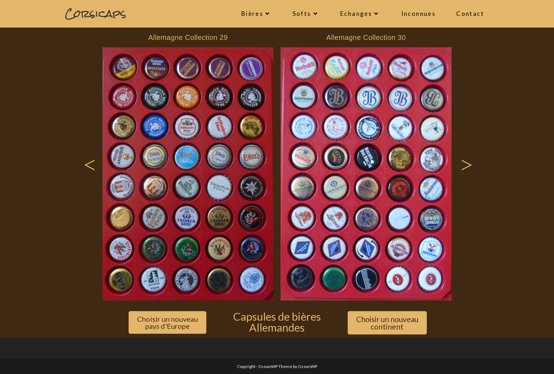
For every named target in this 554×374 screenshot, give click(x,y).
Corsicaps (95, 13)
